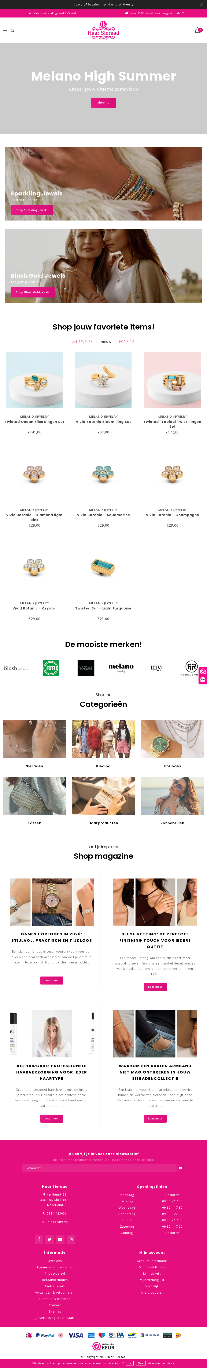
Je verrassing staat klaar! (55, 1318)
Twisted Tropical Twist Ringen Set (172, 424)
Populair (126, 342)
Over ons (55, 1261)
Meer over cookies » (161, 1363)
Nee (140, 1363)
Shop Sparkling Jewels (32, 210)
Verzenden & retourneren (55, 1292)
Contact (55, 1305)
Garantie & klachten (54, 1299)
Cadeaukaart (55, 1286)
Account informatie (152, 1261)
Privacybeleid (55, 1273)
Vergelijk (152, 1286)
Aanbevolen (82, 342)
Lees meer (51, 980)
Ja (130, 1363)
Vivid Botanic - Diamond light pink (34, 517)
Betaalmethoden (55, 1280)
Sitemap (55, 1311)
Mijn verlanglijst (152, 1280)
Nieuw (106, 342)
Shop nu (103, 102)
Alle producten (152, 1292)
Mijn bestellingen (152, 1267)
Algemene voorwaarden (54, 1267)
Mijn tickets (152, 1273)
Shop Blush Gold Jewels (33, 292)
